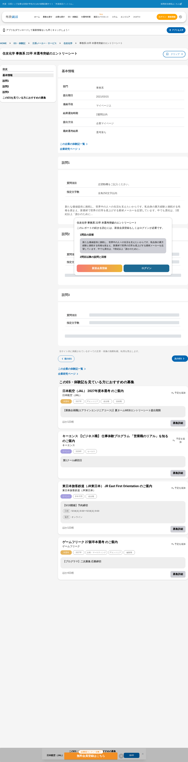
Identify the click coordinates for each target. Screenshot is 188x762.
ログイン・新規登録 (167, 17)
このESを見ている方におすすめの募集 (24, 97)
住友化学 (68, 43)
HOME (3, 43)
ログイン (146, 268)
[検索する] (180, 17)
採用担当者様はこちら (170, 4)
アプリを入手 (176, 30)
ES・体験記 (19, 43)
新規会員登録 (99, 268)
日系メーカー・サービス (44, 43)
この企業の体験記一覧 (74, 144)
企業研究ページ (70, 149)
